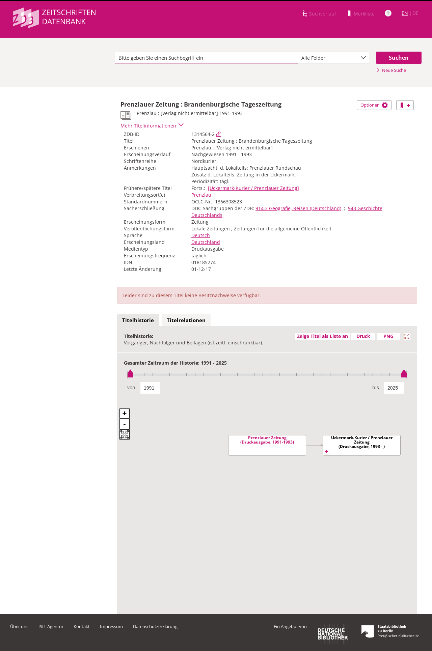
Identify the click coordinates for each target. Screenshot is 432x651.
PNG (388, 336)
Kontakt (82, 626)
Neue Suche (391, 70)
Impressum (111, 626)
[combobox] (333, 58)
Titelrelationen (186, 320)
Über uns (19, 626)
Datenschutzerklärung (155, 626)
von (131, 387)
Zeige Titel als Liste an (322, 336)
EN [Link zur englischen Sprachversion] (405, 13)
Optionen (374, 105)
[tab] (138, 320)
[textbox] (206, 58)
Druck (363, 336)
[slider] (267, 374)
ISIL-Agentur (50, 626)
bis (375, 387)
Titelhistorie (138, 320)
